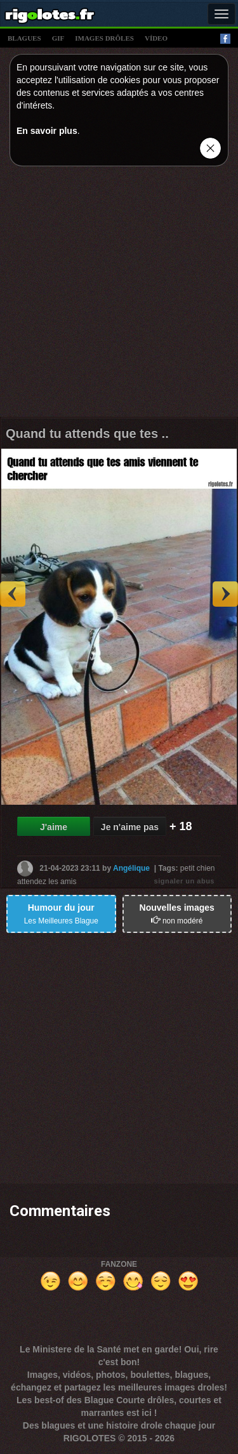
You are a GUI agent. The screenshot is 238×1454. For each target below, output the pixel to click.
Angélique (131, 868)
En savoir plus (47, 131)
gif (58, 38)
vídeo (156, 38)
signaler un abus (184, 881)
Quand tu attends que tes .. (87, 433)
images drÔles (104, 38)
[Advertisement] (119, 295)
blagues (24, 38)
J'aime (53, 827)
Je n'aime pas (130, 827)
